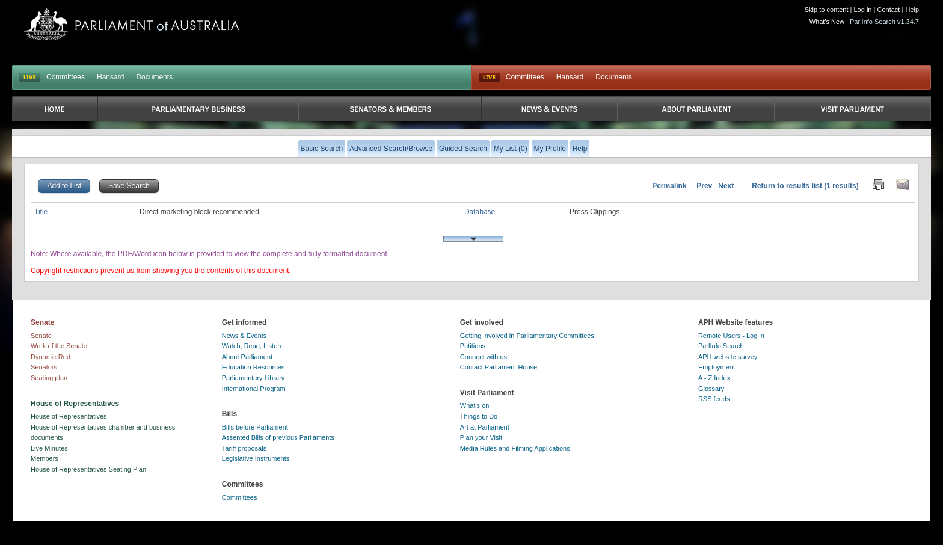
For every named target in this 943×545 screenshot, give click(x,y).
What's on (475, 405)
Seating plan (49, 377)
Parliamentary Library (253, 377)
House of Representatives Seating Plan (88, 469)
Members (44, 458)
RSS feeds (714, 398)
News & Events (244, 335)
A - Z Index (714, 377)
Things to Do (478, 416)
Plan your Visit (481, 437)
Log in (863, 9)
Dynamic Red (50, 356)
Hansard (110, 77)
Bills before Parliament (255, 427)
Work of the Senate (59, 345)
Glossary (711, 388)
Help (912, 9)
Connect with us (483, 356)
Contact (888, 9)
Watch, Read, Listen (251, 345)
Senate (41, 335)
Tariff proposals (244, 448)
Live (489, 77)
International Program (254, 388)
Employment (716, 367)
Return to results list (787, 186)
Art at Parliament (484, 427)
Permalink (669, 186)
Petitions (472, 345)
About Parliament (247, 356)
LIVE (29, 77)
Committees (65, 77)
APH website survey (727, 356)
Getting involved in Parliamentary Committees (527, 335)
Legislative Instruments (256, 458)
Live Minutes (49, 448)
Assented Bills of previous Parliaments (278, 437)
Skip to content (827, 9)
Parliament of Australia (131, 24)
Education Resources (253, 367)
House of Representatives (69, 416)
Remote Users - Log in (731, 335)
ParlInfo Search (721, 345)
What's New (826, 21)
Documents (154, 77)
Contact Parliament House (498, 367)
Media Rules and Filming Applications (515, 448)
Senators (44, 367)
